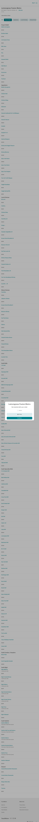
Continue (19, 418)
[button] (19, 410)
